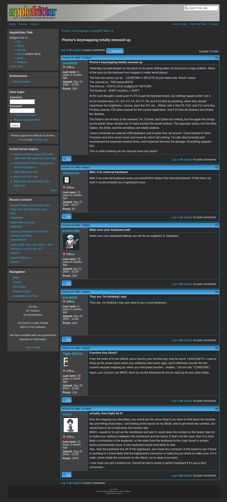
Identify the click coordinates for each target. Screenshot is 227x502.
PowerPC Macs (101, 30)
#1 (216, 57)
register (77, 50)
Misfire (20, 54)
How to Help (33, 347)
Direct (21, 139)
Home (12, 24)
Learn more (16, 66)
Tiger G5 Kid (73, 354)
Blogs (16, 277)
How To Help (180, 24)
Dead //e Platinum (20, 257)
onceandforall (18, 239)
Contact (213, 24)
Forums (23, 24)
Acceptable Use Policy (25, 296)
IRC (19, 41)
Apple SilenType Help (26, 172)
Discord (21, 50)
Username (17, 97)
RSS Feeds (19, 286)
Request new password (27, 119)
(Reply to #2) (99, 225)
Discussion (81, 30)
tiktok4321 (16, 226)
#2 (216, 167)
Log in (64, 50)
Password (17, 106)
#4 (216, 292)
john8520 (70, 63)
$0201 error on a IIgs (25, 176)
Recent (35, 24)
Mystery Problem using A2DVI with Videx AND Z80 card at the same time (30, 209)
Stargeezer (16, 217)
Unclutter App (40, 139)
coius (67, 414)
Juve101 (15, 252)
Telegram (22, 62)
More (53, 190)
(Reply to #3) (99, 292)
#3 (216, 225)
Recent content (21, 81)
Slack (20, 58)
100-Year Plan (198, 24)
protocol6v (71, 231)
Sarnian (14, 261)
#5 (216, 348)
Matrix (20, 45)
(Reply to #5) (100, 408)
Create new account (25, 115)
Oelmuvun (71, 173)
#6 (216, 408)
